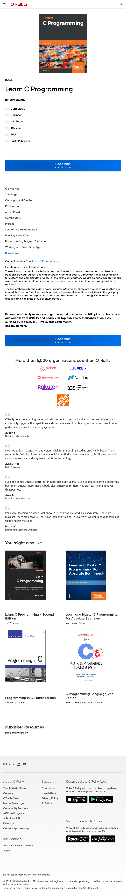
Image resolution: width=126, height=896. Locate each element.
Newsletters (49, 793)
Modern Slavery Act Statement (82, 888)
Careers (8, 793)
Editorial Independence (51, 888)
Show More (12, 253)
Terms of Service (12, 888)
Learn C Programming (45, 261)
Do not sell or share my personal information (26, 874)
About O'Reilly (13, 781)
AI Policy (47, 803)
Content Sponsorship (16, 828)
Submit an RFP (12, 818)
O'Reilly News (11, 798)
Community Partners (15, 808)
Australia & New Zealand (18, 845)
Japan (7, 850)
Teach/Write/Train (14, 788)
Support (48, 781)
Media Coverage (13, 803)
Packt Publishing (21, 140)
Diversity (8, 823)
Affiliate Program (13, 813)
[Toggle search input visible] (122, 4)
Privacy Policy (50, 798)
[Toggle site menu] (4, 4)
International (12, 839)
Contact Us (48, 788)
